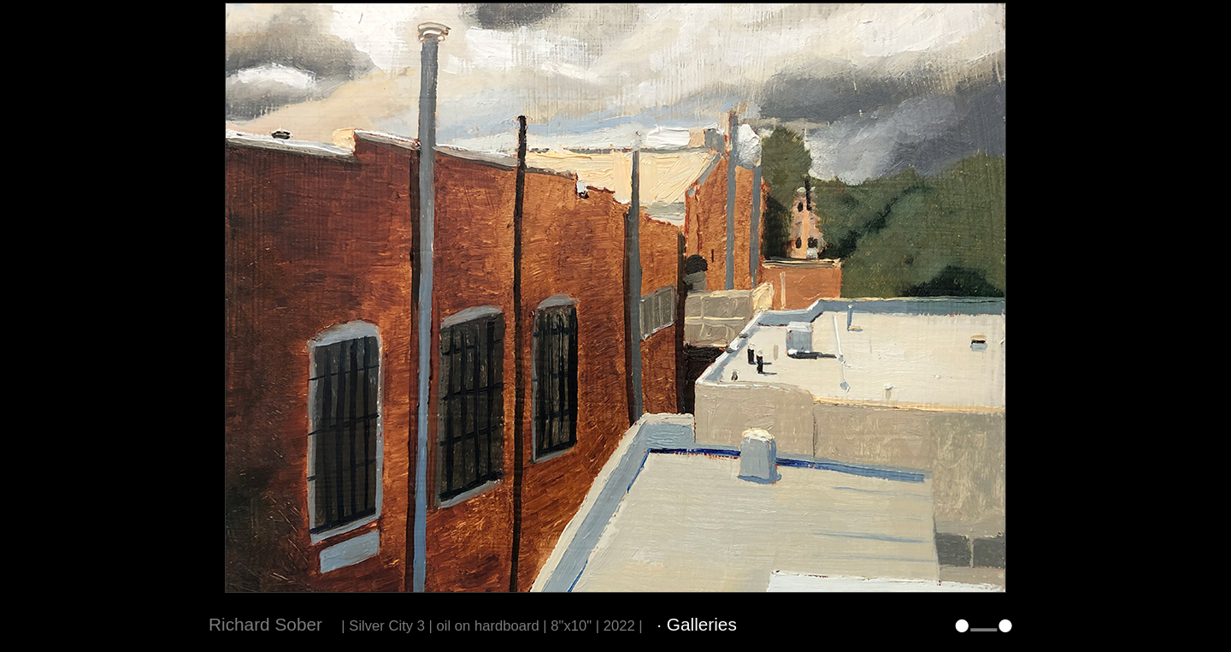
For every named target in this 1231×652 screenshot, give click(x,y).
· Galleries (697, 624)
